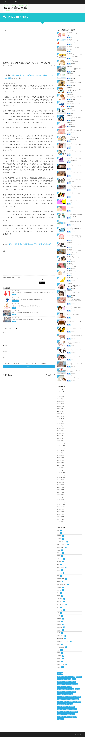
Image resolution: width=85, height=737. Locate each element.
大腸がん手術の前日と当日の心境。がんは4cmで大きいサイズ (27, 319)
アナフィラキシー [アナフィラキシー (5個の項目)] (63, 701)
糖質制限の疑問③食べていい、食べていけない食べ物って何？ (74, 265)
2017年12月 (60, 443)
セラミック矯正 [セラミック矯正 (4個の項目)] (62, 706)
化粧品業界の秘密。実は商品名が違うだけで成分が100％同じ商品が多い (74, 237)
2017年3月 (59, 465)
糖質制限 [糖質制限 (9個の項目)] (60, 681)
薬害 (17, 301)
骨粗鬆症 (60, 630)
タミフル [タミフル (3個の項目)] (69, 716)
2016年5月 (59, 489)
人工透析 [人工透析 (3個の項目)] (60, 719)
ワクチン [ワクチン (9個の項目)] (61, 686)
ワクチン (60, 658)
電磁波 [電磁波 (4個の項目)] (68, 709)
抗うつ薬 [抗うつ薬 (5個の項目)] (78, 701)
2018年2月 (59, 438)
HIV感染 (60, 581)
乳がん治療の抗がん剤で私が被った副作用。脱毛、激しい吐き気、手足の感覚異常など (33, 292)
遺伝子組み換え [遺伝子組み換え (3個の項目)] (73, 711)
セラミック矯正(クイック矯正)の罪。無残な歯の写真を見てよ (74, 187)
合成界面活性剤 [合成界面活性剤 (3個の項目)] (70, 714)
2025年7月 (59, 401)
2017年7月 (59, 455)
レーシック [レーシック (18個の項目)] (61, 679)
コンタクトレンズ (62, 541)
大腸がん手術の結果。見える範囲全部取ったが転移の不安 (26, 312)
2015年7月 (59, 514)
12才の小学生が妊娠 (71, 124)
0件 (13, 65)
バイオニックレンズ (63, 544)
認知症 (60, 621)
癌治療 (14, 294)
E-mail (6, 351)
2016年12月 (60, 472)
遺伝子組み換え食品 (63, 584)
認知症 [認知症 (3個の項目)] (65, 711)
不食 (59, 593)
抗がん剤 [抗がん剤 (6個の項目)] (71, 696)
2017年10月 (60, 448)
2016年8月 (59, 482)
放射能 (60, 570)
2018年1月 (59, 440)
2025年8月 (59, 399)
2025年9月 (59, 396)
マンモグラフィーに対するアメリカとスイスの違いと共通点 (74, 378)
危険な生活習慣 (62, 547)
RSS (16, 1)
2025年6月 (59, 403)
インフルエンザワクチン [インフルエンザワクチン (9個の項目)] (71, 684)
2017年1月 (59, 470)
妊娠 (59, 576)
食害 (59, 613)
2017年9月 (59, 450)
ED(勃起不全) (61, 638)
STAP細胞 (60, 573)
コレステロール (62, 664)
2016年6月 (59, 487)
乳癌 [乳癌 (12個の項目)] (69, 679)
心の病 (60, 616)
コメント (15, 277)
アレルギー (61, 599)
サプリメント (61, 636)
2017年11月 (60, 445)
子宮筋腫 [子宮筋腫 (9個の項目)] (60, 684)
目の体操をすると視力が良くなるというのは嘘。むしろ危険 (74, 350)
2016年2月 (59, 497)
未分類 (60, 667)
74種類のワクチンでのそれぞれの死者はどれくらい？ (74, 272)
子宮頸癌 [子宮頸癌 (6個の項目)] (78, 696)
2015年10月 (60, 506)
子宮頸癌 (60, 656)
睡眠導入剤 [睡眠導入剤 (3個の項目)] (61, 714)
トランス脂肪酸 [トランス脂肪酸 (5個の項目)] (74, 699)
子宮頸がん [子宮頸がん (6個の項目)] (69, 694)
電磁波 (60, 550)
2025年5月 (59, 406)
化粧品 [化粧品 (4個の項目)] (74, 709)
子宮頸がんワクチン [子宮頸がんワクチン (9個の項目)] (70, 681)
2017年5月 (59, 460)
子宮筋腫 (60, 539)
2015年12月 (60, 502)
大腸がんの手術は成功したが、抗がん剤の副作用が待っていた (27, 306)
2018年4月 (59, 433)
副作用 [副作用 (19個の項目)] (78, 676)
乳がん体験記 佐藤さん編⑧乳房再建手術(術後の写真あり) (74, 215)
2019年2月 (59, 411)
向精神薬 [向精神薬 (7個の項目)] (60, 691)
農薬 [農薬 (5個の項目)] (66, 699)
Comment (7, 332)
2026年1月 (59, 389)
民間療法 (60, 561)
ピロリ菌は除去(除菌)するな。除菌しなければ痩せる (74, 229)
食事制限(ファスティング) (64, 641)
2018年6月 (59, 428)
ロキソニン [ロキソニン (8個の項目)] (68, 686)
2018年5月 (59, 430)
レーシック (61, 610)
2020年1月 (59, 408)
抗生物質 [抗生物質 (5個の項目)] (60, 699)
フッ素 (60, 633)
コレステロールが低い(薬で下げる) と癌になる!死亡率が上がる (74, 286)
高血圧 (60, 661)
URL (6, 357)
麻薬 (59, 533)
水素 (59, 530)
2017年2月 (59, 467)
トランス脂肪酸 (62, 647)
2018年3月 (59, 435)
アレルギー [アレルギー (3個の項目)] (61, 716)
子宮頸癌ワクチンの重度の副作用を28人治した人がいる (74, 180)
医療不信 (60, 590)
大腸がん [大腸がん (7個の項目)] (71, 689)
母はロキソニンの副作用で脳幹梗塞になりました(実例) (74, 69)
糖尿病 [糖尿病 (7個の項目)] (73, 691)
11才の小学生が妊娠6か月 (72, 61)
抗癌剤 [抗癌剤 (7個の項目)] (77, 689)
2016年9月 (59, 479)
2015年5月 (59, 519)
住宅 (59, 607)
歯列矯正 (60, 618)
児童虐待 (60, 587)
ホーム (8, 1)
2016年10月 (60, 477)
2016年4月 (59, 492)
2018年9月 (59, 421)
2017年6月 (59, 457)
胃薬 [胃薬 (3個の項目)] (59, 711)
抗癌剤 (60, 596)
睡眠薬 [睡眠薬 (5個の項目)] (71, 701)
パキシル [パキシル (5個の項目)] (70, 704)
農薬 (59, 564)
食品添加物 (61, 627)
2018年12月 (60, 413)
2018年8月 (59, 423)
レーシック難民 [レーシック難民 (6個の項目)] (62, 696)
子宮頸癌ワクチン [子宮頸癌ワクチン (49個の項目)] (63, 676)
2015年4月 (59, 521)
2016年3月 (59, 494)
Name (5, 345)
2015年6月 (59, 516)
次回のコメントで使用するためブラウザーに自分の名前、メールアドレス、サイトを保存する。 (26, 363)
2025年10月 (60, 394)
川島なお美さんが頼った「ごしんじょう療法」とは (74, 357)
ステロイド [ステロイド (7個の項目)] (61, 694)
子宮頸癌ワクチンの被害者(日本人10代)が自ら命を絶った (74, 159)
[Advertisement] (29, 44)
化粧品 (60, 644)
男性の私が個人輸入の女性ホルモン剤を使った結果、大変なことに (74, 315)
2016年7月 (59, 484)
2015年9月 (59, 509)
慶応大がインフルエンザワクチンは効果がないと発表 (74, 41)
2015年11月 (60, 504)
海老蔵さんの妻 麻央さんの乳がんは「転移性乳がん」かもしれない (74, 308)
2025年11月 (60, 391)
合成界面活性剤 (62, 579)
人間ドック (61, 559)
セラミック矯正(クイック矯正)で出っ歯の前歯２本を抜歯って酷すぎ (74, 301)
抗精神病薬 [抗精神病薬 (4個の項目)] (61, 709)
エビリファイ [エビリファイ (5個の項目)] (62, 704)
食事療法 (60, 624)
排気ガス (60, 553)
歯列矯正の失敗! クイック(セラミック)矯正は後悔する (74, 138)
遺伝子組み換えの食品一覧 (72, 279)
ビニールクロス (62, 604)
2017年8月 (59, 453)
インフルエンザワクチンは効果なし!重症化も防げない (74, 90)
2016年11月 (60, 475)
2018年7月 (59, 426)
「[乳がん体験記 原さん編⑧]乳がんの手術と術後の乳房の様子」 (30, 244)
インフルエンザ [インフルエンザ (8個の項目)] (62, 689)
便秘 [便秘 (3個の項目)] (75, 716)
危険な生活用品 (62, 567)
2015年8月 (59, 511)
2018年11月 (60, 416)
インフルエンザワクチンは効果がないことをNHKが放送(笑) (74, 55)
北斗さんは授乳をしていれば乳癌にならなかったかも (74, 97)
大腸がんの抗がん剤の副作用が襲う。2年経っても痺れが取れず (27, 299)
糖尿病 (60, 653)
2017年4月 (59, 462)
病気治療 (60, 536)
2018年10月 (60, 418)
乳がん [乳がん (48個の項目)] (72, 676)
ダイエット (61, 601)
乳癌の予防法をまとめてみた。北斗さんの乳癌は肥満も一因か (74, 201)
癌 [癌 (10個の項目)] (73, 679)
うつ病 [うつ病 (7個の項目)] (67, 691)
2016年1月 (59, 499)
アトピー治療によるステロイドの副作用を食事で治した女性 (74, 364)
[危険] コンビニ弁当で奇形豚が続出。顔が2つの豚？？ (74, 131)
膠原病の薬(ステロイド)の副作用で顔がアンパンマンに (74, 251)
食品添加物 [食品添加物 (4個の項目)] (71, 706)
